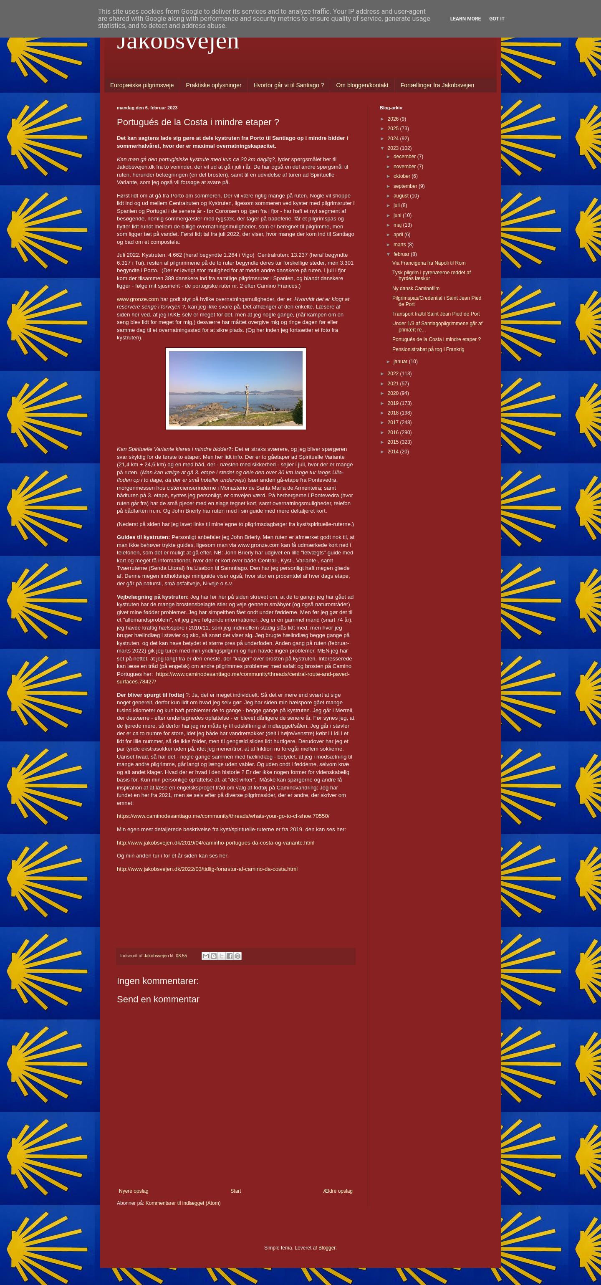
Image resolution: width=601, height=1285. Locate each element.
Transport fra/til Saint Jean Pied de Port (436, 314)
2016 (394, 432)
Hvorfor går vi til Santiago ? (289, 85)
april (399, 235)
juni (398, 215)
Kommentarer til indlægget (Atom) (183, 1203)
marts (400, 245)
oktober (403, 176)
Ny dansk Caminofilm (415, 288)
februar (402, 254)
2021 (394, 384)
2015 (394, 442)
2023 (394, 148)
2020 (394, 393)
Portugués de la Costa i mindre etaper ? (436, 339)
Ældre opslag (338, 1191)
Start (235, 1191)
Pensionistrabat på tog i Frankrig (428, 349)
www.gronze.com (138, 299)
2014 (394, 452)
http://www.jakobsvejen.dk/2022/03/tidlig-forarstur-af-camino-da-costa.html (207, 869)
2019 (394, 403)
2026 (394, 119)
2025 (394, 129)
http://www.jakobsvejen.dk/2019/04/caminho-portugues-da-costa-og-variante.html (216, 843)
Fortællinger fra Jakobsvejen (438, 85)
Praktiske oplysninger (214, 85)
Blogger (327, 1248)
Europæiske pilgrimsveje (142, 85)
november (405, 166)
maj (398, 225)
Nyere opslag (134, 1191)
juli (397, 205)
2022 (394, 374)
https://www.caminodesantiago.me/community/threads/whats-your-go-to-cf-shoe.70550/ (223, 816)
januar (401, 361)
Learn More (465, 19)
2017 (394, 422)
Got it (497, 19)
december (405, 156)
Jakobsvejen (178, 40)
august (402, 196)
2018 (394, 413)
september (406, 186)
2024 (394, 139)
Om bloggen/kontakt (362, 85)
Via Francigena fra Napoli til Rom (429, 263)
